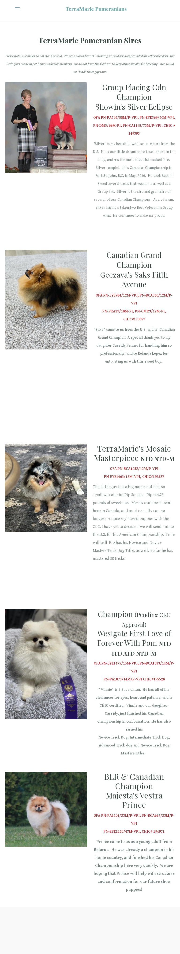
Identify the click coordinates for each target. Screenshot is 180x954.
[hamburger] (17, 9)
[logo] (96, 9)
